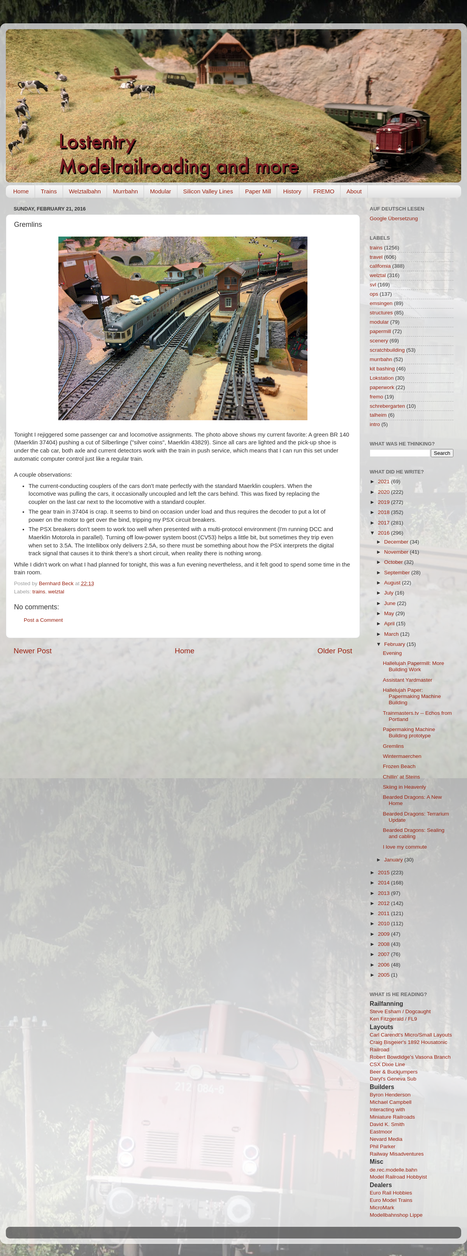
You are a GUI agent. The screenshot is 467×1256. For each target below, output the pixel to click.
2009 (384, 934)
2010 (384, 923)
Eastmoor (381, 1132)
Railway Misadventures (397, 1154)
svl (373, 285)
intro (375, 424)
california (380, 266)
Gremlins (393, 746)
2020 (384, 492)
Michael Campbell (390, 1102)
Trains (49, 191)
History (292, 191)
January (394, 860)
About (354, 191)
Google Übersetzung (394, 218)
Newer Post (33, 651)
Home (21, 191)
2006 (384, 965)
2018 (384, 512)
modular (379, 322)
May (389, 613)
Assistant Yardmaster (407, 680)
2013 (384, 893)
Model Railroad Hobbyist (398, 1177)
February (395, 644)
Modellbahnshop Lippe (396, 1215)
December (397, 542)
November (397, 552)
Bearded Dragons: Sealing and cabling (413, 833)
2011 (384, 913)
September (397, 572)
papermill (380, 331)
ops (374, 294)
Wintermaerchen (402, 756)
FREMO (323, 191)
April (390, 623)
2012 (384, 903)
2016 (384, 533)
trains (38, 592)
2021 (384, 481)
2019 (384, 502)
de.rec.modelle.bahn (393, 1170)
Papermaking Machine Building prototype (409, 732)
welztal (56, 592)
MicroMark (382, 1207)
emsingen (381, 303)
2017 (384, 523)
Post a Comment (43, 620)
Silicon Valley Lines (208, 191)
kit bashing (382, 369)
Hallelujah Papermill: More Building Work (413, 666)
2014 (384, 883)
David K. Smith (387, 1124)
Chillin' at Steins (401, 777)
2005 (384, 975)
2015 (384, 872)
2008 (384, 944)
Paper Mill (258, 191)
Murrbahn (125, 191)
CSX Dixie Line (387, 1064)
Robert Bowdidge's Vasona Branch (410, 1057)
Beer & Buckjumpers (394, 1072)
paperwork (382, 387)
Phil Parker (382, 1146)
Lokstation (382, 378)
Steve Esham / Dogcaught (400, 1011)
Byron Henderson (390, 1095)
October (394, 562)
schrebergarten (387, 406)
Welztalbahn (85, 191)
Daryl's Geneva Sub (393, 1079)
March (392, 634)
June (390, 603)
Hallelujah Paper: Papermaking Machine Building (412, 696)
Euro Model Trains (391, 1200)
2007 (384, 954)
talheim (378, 415)
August (393, 583)
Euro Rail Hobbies (391, 1193)
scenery (379, 341)
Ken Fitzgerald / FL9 (393, 1019)
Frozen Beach (399, 766)
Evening (392, 653)
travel (376, 257)
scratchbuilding (387, 350)
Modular (160, 191)
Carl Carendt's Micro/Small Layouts (411, 1035)
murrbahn (381, 359)
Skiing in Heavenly (404, 787)
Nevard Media (386, 1139)
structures (381, 313)
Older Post (335, 651)
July (389, 593)
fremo (376, 397)
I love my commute (405, 847)
